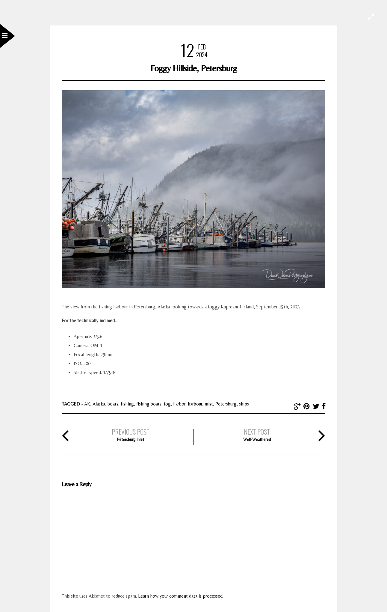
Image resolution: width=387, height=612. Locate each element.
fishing (127, 404)
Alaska (99, 404)
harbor (179, 404)
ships (244, 404)
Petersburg (226, 404)
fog (167, 404)
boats (113, 404)
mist (209, 404)
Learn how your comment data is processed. (180, 596)
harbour (195, 404)
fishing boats (148, 404)
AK (87, 404)
